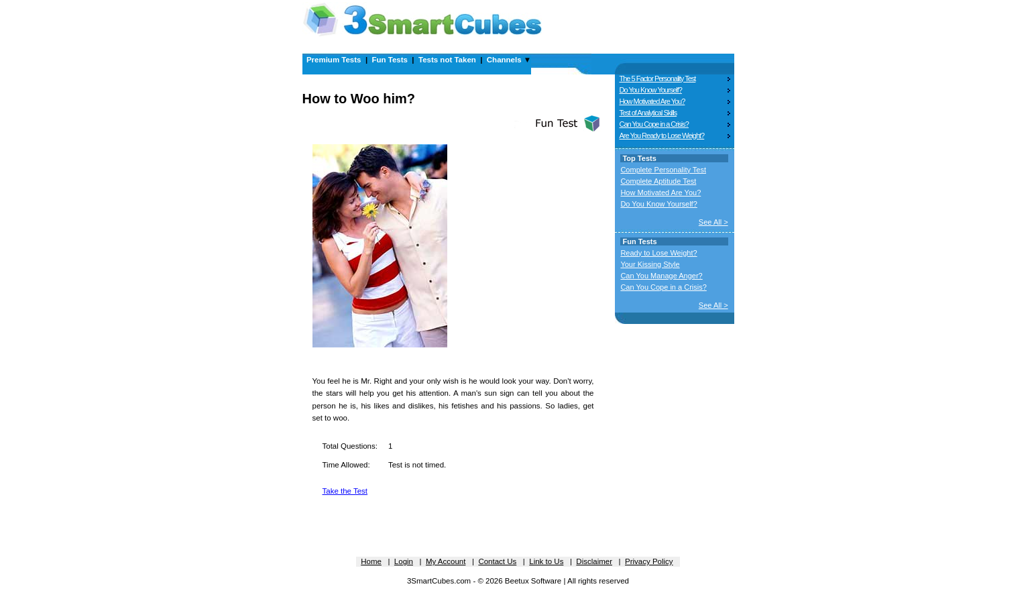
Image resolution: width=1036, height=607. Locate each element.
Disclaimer (594, 561)
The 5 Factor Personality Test (658, 78)
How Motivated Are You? (652, 101)
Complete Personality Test (663, 170)
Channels (504, 60)
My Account (445, 561)
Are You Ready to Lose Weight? (662, 135)
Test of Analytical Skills (648, 113)
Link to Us (546, 561)
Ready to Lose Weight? (658, 253)
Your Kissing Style (649, 264)
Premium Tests (333, 60)
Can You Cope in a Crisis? (654, 124)
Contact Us (497, 561)
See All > (713, 222)
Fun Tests (390, 60)
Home (371, 561)
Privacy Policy (649, 561)
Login (403, 561)
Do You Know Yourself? (651, 90)
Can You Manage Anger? (661, 276)
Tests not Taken (447, 60)
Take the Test (345, 491)
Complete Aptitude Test (658, 181)
